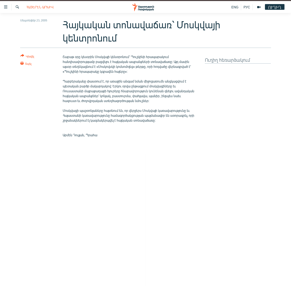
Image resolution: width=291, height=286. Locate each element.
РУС (247, 7)
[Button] (27, 57)
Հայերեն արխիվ (40, 7)
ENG (234, 7)
